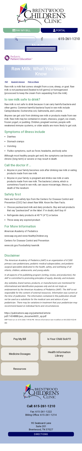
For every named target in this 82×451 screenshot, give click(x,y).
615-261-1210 (67, 38)
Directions (41, 434)
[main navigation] (41, 49)
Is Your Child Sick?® (59, 338)
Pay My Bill (21, 30)
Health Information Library (59, 354)
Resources (19, 368)
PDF (6, 82)
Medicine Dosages (20, 353)
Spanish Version (18, 82)
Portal (59, 30)
